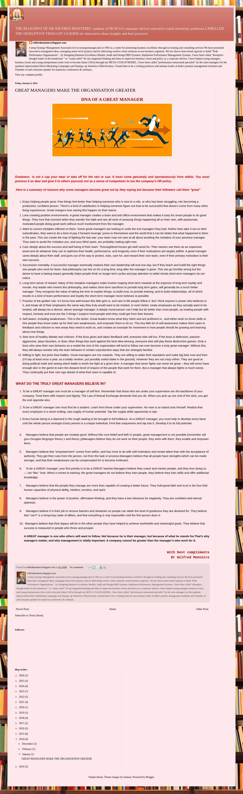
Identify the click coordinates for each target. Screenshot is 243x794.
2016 (22, 728)
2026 (22, 675)
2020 (22, 707)
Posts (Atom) (36, 615)
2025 (22, 681)
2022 (22, 696)
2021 (22, 702)
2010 (22, 766)
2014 (22, 739)
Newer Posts (22, 609)
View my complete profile (28, 74)
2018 (22, 718)
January (26, 754)
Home (113, 609)
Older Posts (202, 609)
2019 (22, 712)
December (27, 743)
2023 (22, 691)
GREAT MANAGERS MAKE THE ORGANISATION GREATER (75, 90)
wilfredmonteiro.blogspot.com (49, 42)
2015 (22, 733)
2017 (22, 723)
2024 (22, 686)
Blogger (150, 777)
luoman (127, 777)
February (27, 749)
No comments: (77, 567)
